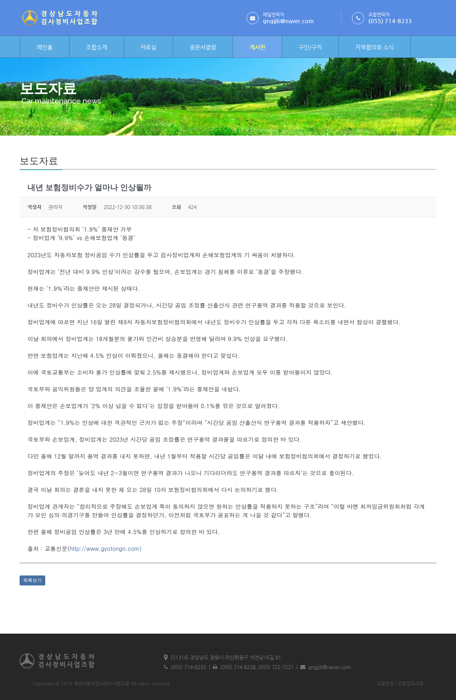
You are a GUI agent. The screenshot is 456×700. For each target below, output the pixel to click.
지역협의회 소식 (374, 47)
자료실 (148, 47)
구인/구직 (310, 47)
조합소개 (96, 47)
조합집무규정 (393, 683)
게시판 (257, 47)
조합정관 (368, 683)
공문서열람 (203, 47)
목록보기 (32, 580)
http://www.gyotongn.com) (105, 548)
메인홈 (44, 47)
